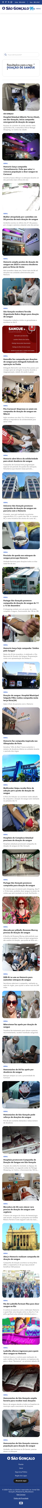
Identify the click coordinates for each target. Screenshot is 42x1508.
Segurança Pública (21, 1472)
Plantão (21, 1464)
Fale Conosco (21, 1494)
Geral (21, 1468)
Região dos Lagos (21, 1476)
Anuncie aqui (21, 1481)
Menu (37, 9)
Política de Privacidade (21, 1498)
